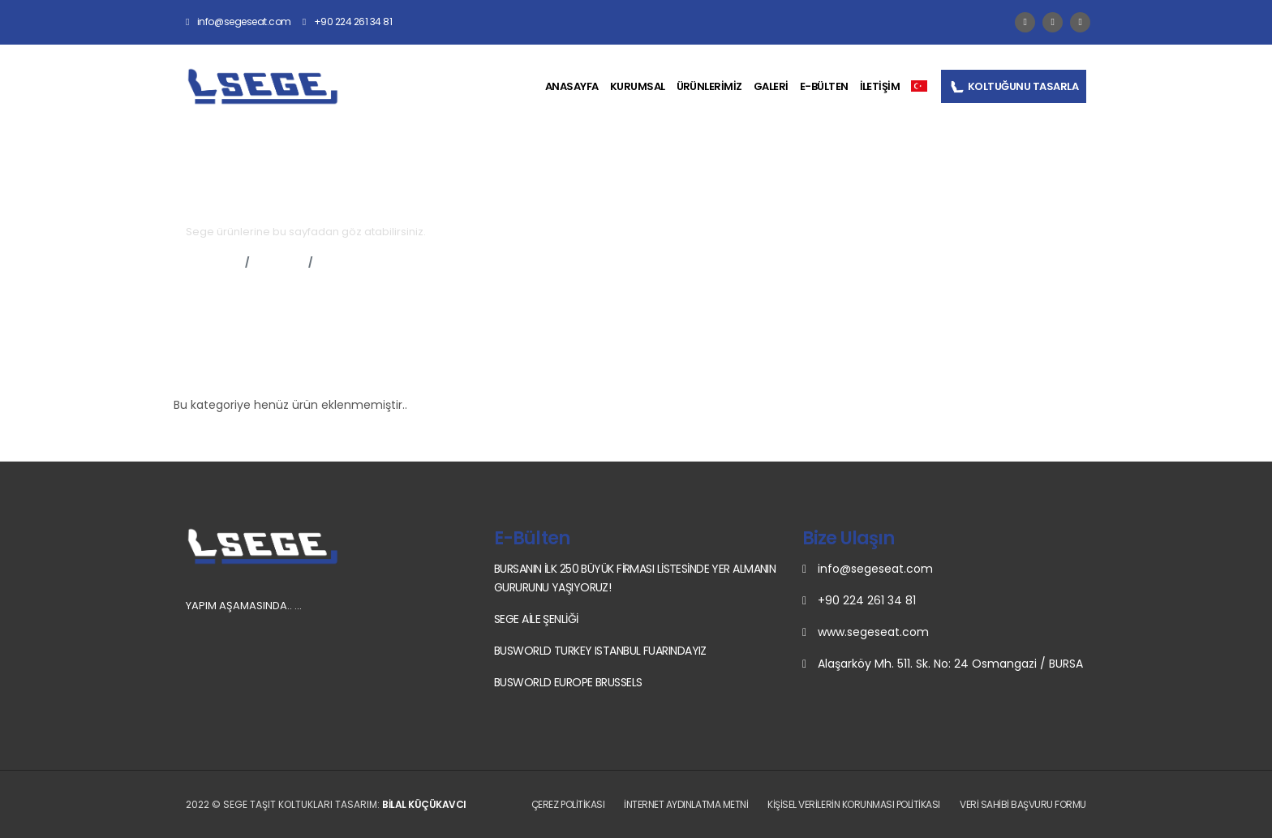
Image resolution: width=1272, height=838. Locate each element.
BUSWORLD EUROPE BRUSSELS (568, 682)
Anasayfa (212, 262)
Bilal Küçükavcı (424, 804)
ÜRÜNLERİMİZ (709, 86)
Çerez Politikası (567, 804)
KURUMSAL (637, 86)
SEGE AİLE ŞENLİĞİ (536, 619)
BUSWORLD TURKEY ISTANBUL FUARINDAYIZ (600, 650)
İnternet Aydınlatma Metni (686, 804)
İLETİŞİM (880, 86)
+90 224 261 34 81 (348, 21)
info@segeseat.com (238, 21)
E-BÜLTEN (824, 86)
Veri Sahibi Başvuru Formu (1023, 804)
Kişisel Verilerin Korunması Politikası (853, 804)
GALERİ (771, 86)
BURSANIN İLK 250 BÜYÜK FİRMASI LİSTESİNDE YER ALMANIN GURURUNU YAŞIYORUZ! (635, 578)
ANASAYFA (572, 86)
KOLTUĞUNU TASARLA (1013, 87)
